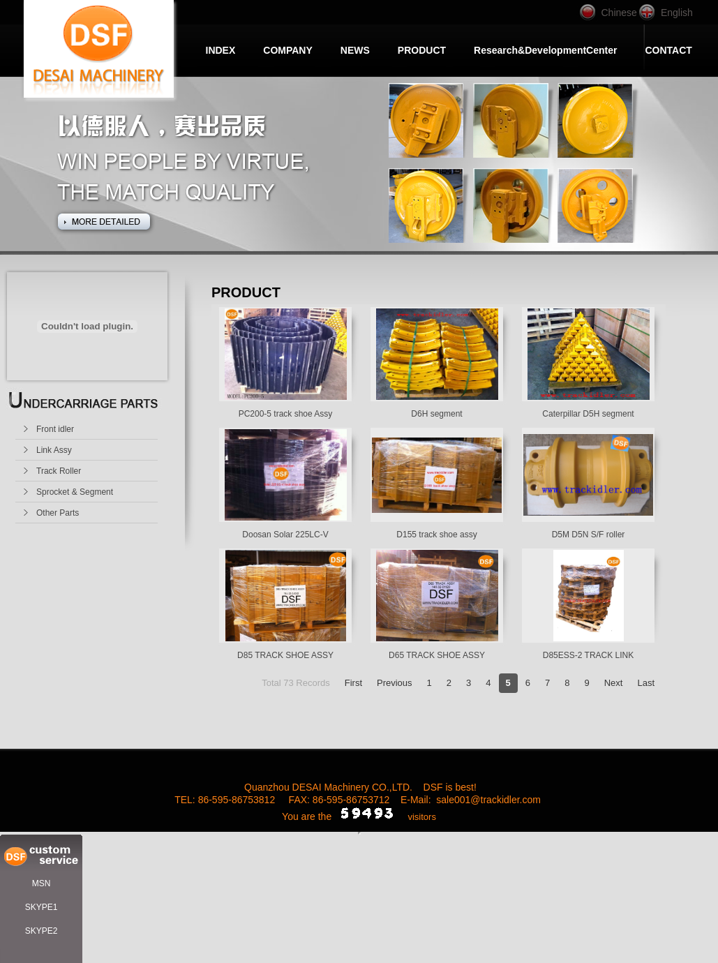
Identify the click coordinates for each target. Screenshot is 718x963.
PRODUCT (422, 50)
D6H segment (436, 414)
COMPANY (288, 50)
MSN (41, 883)
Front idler (55, 429)
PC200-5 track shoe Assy (286, 414)
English (677, 12)
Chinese (619, 12)
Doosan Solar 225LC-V (285, 534)
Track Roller (58, 471)
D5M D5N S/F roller (588, 534)
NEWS (355, 50)
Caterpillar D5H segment (588, 414)
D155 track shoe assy (436, 534)
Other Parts (57, 513)
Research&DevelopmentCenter (545, 50)
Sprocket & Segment (74, 492)
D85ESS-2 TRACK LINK (588, 655)
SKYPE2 (41, 931)
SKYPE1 (41, 907)
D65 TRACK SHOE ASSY (437, 655)
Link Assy (54, 450)
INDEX (221, 50)
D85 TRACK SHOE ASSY (285, 655)
